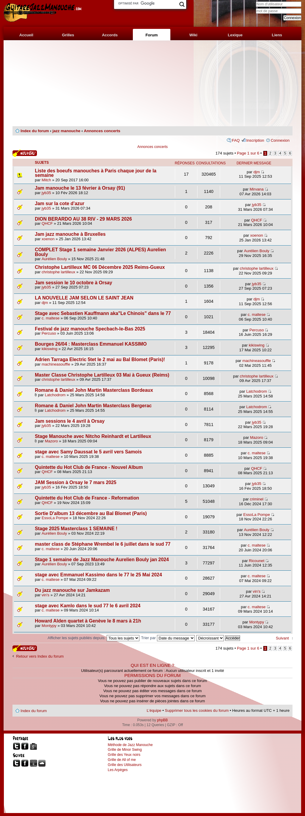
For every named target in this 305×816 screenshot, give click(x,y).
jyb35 (46, 193)
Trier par (168, 638)
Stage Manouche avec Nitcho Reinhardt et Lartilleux (93, 436)
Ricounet (256, 560)
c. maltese (51, 318)
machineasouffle (56, 364)
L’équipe (154, 710)
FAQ (235, 140)
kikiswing (49, 349)
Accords (110, 35)
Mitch (46, 180)
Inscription (255, 140)
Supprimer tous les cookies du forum (197, 710)
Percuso (49, 333)
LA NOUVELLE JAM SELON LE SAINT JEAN (84, 297)
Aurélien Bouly (54, 259)
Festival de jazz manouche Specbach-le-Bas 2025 (90, 328)
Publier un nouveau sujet (25, 153)
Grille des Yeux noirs (124, 755)
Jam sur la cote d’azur (59, 203)
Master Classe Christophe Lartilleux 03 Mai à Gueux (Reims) (102, 374)
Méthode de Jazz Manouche (130, 745)
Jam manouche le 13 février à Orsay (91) (80, 188)
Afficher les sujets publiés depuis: (93, 638)
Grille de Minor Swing (125, 750)
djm (256, 172)
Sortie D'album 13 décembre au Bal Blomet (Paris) (91, 513)
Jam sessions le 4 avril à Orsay (70, 421)
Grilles (68, 35)
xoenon (48, 239)
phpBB (162, 720)
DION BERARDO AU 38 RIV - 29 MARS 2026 (83, 218)
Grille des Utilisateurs (124, 765)
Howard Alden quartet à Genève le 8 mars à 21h (88, 620)
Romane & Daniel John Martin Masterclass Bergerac (93, 405)
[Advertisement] (152, 83)
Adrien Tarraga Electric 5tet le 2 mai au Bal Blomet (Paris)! (100, 359)
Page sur (248, 153)
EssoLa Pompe (55, 518)
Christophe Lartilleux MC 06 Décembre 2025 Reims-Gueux (100, 267)
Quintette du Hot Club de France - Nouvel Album (89, 467)
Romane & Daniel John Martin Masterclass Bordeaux (94, 390)
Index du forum (35, 131)
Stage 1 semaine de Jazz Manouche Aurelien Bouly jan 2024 (102, 559)
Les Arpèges (118, 770)
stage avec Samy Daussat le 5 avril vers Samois (88, 451)
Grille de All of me (122, 760)
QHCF (47, 223)
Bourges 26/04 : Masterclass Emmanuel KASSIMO (91, 344)
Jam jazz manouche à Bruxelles (70, 234)
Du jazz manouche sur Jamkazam (72, 590)
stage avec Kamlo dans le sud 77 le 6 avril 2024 (88, 605)
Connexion (280, 140)
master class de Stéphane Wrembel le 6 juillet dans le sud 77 (102, 544)
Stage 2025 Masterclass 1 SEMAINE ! (76, 528)
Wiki (193, 35)
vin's (45, 595)
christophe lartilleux (58, 272)
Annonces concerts (102, 131)
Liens (277, 35)
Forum (151, 35)
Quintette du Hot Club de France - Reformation (87, 497)
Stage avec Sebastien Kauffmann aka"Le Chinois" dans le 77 (103, 313)
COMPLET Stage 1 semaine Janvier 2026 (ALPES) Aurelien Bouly (100, 252)
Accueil (26, 35)
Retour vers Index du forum (40, 656)
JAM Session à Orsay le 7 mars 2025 (75, 482)
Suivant (282, 638)
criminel (256, 499)
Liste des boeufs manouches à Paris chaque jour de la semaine (95, 173)
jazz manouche (66, 131)
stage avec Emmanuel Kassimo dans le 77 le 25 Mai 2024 (98, 574)
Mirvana (257, 189)
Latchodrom (55, 395)
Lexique (235, 35)
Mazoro (51, 441)
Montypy (49, 625)
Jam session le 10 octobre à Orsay (73, 282)
